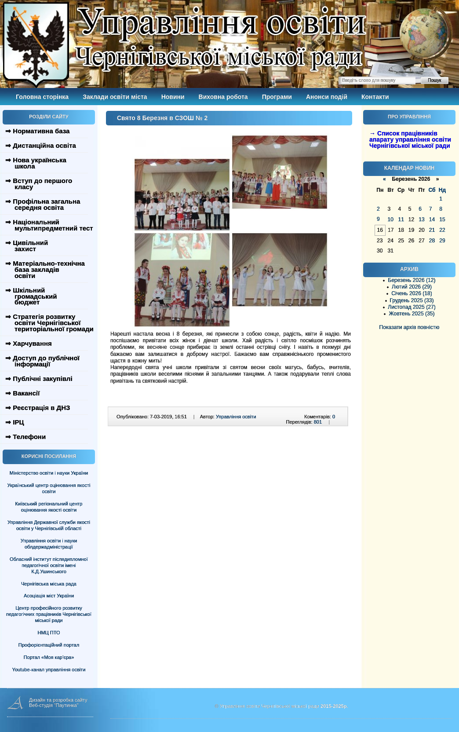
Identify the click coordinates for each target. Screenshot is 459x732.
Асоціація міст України (49, 595)
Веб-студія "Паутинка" (54, 705)
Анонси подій (326, 96)
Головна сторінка (42, 96)
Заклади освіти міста (115, 96)
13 (421, 219)
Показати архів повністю (409, 327)
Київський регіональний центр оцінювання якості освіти (49, 506)
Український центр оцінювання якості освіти (49, 488)
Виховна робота (223, 96)
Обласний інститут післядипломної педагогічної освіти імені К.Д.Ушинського (49, 565)
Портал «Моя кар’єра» (49, 657)
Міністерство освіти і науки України (49, 473)
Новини (173, 96)
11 (401, 219)
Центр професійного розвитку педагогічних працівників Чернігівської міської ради (48, 614)
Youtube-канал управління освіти (49, 669)
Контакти (375, 96)
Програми (277, 96)
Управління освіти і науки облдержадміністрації (49, 543)
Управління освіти (236, 416)
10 (390, 219)
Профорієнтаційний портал (48, 645)
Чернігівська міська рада (48, 583)
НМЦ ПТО (49, 632)
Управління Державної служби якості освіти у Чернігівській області (48, 525)
